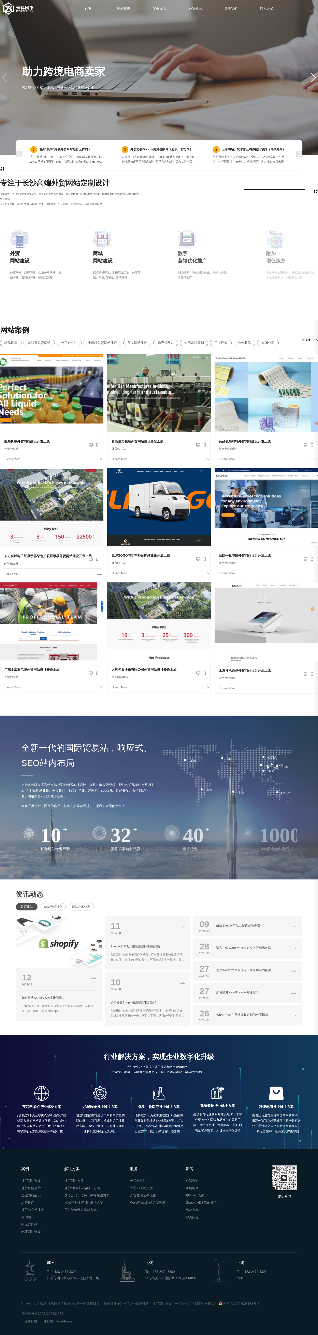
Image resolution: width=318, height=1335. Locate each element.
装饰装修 (244, 343)
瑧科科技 (30, 1321)
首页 (88, 8)
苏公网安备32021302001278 (42, 1313)
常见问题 (192, 1217)
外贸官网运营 (31, 1188)
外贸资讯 (195, 8)
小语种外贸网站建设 (102, 343)
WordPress (64, 1321)
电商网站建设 (31, 1231)
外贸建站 (192, 1180)
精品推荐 (10, 343)
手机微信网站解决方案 (80, 1210)
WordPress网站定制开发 (147, 1202)
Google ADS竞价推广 (201, 1202)
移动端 (26, 1217)
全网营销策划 (194, 343)
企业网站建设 (31, 1195)
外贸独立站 (69, 343)
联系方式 (266, 8)
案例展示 (159, 8)
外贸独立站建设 (32, 1210)
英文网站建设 (137, 343)
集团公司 (267, 343)
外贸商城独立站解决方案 (82, 1188)
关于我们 (231, 8)
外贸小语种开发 (141, 1188)
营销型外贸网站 (39, 343)
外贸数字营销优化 (143, 1195)
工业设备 (220, 343)
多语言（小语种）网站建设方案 (87, 1195)
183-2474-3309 (65, 1271)
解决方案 (192, 1210)
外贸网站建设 (31, 1180)
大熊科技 (46, 1321)
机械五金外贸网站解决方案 (83, 1202)
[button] (313, 77)
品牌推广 (27, 1202)
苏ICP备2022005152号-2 (241, 1303)
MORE (306, 340)
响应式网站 (166, 343)
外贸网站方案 (74, 1180)
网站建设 (123, 8)
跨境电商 (192, 1188)
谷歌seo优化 (195, 1195)
